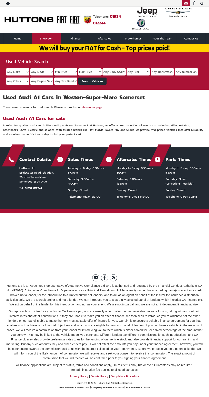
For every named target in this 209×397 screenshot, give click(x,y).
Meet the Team (162, 38)
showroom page (92, 107)
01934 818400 (140, 197)
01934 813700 (91, 197)
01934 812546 (188, 197)
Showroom (46, 38)
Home (17, 38)
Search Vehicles (92, 81)
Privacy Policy (79, 376)
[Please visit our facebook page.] (194, 3)
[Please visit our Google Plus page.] (202, 3)
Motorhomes (133, 38)
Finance (75, 38)
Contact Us (191, 38)
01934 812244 (33, 188)
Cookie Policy (99, 376)
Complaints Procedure (125, 376)
